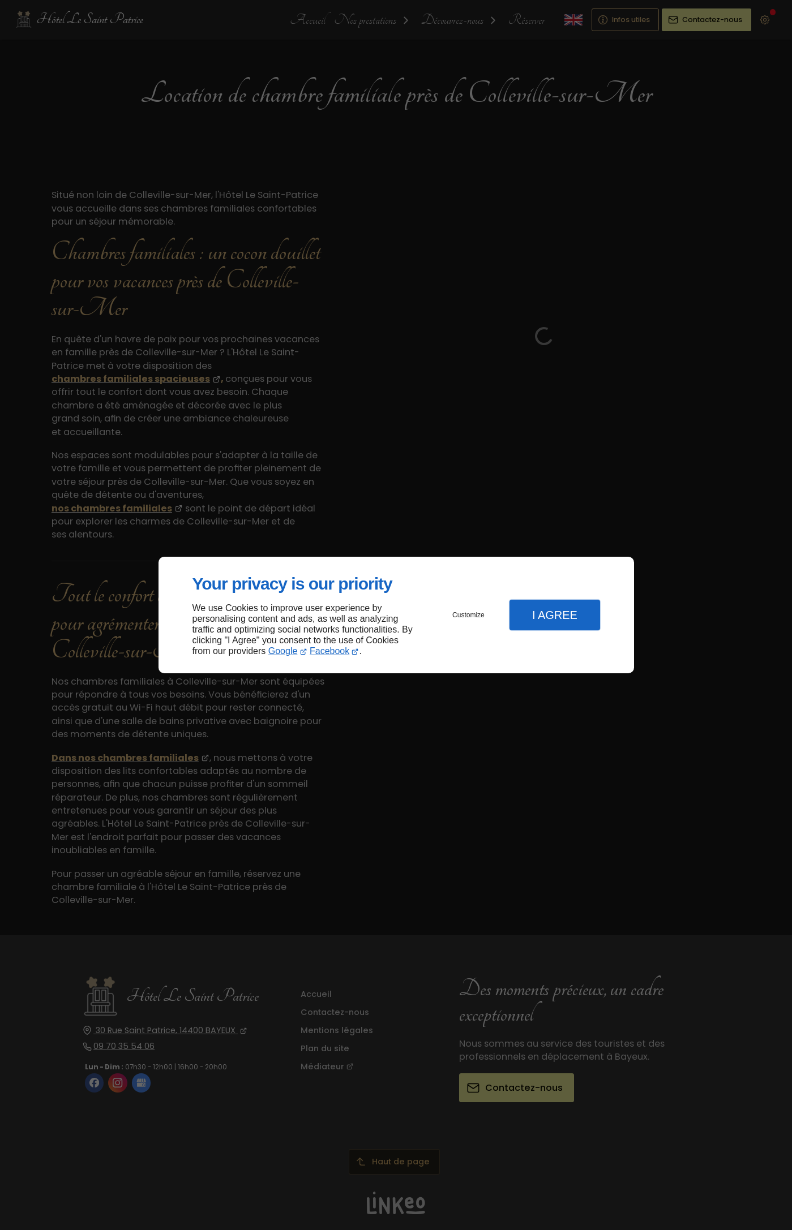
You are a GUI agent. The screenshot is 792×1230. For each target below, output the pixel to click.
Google (283, 651)
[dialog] (396, 615)
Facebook (329, 651)
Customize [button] (468, 615)
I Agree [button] (554, 615)
